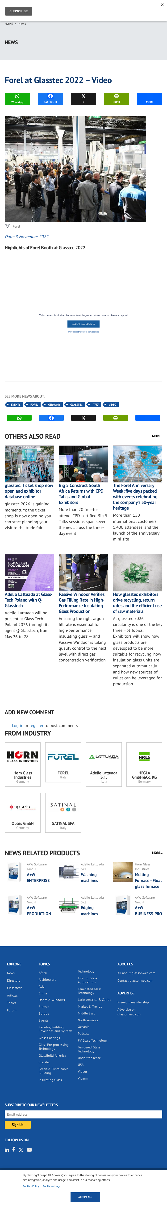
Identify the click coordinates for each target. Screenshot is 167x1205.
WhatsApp (17, 98)
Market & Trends (90, 1006)
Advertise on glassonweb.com (129, 1011)
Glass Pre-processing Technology (54, 1047)
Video (112, 404)
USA (81, 1065)
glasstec (44, 1062)
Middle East (86, 1013)
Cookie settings (51, 1186)
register (36, 725)
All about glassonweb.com (136, 973)
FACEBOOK (50, 98)
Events (16, 404)
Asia (42, 986)
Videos (83, 1071)
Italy (95, 404)
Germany (54, 404)
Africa (43, 973)
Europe (44, 1013)
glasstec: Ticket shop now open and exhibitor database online (29, 490)
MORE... (157, 436)
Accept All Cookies (83, 323)
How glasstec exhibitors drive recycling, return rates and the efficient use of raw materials (137, 602)
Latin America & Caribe (94, 999)
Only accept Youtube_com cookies (83, 331)
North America (88, 1020)
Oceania (83, 1027)
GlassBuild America (52, 1055)
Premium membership (133, 1002)
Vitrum (83, 1078)
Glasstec (76, 404)
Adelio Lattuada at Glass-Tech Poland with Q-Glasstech (28, 599)
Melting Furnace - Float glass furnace (148, 880)
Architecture (47, 979)
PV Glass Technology (93, 1040)
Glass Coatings (49, 1038)
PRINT (116, 98)
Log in (17, 725)
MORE (149, 98)
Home (9, 24)
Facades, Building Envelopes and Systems (55, 1029)
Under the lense (89, 1058)
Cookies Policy (31, 1186)
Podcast (83, 1033)
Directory (13, 980)
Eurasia (44, 1007)
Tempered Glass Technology (89, 1049)
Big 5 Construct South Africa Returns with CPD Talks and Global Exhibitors (81, 493)
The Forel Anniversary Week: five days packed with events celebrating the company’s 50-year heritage (135, 496)
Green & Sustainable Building (53, 1071)
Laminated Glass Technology (89, 991)
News (22, 24)
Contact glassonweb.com (135, 980)
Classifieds (14, 988)
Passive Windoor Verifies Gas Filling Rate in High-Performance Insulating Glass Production (81, 602)
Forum (11, 1010)
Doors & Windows (52, 1000)
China (43, 993)
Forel (34, 404)
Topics (11, 1003)
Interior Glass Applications (87, 980)
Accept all (85, 1197)
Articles (12, 995)
